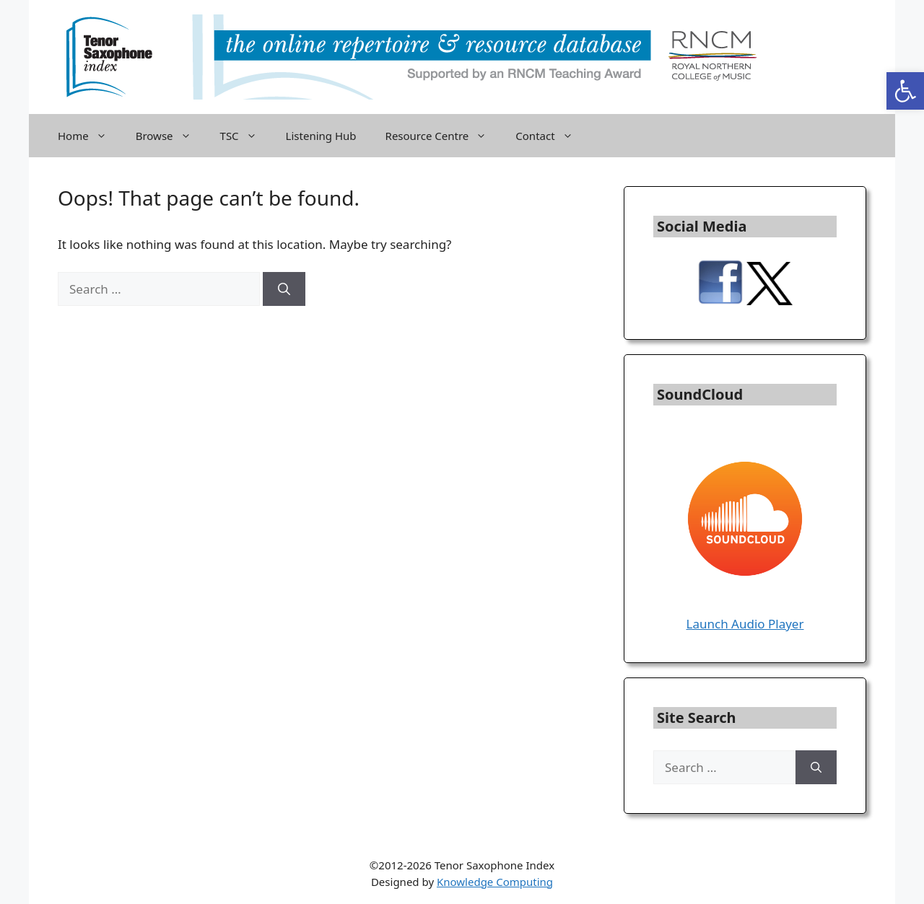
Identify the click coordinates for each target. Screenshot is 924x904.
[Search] (284, 289)
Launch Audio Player (745, 623)
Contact (551, 135)
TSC (245, 135)
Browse (171, 135)
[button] (905, 91)
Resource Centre (443, 135)
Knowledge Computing (495, 881)
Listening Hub (321, 135)
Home (89, 135)
